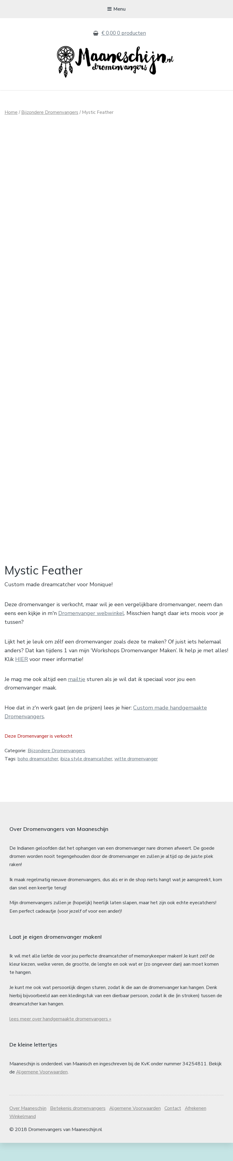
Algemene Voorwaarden (42, 1090)
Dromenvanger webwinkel (91, 631)
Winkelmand (22, 1135)
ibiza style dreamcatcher (86, 777)
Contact (173, 1126)
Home (11, 112)
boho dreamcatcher (38, 777)
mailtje (76, 697)
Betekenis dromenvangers (78, 1126)
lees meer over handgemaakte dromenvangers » (60, 1037)
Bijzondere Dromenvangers (49, 112)
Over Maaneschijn (28, 1126)
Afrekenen (197, 1126)
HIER (21, 677)
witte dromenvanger (136, 777)
